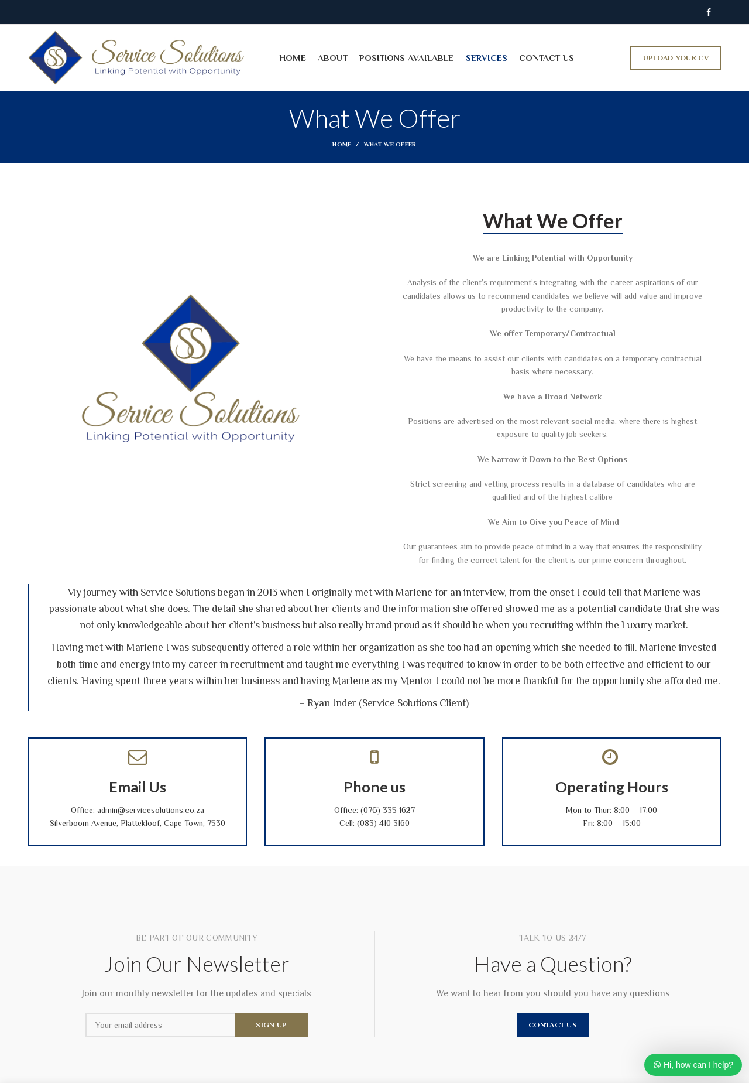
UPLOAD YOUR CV (676, 57)
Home (341, 144)
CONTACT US (552, 1024)
